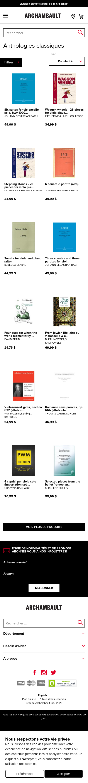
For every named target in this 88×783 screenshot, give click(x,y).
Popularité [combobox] (65, 61)
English (42, 695)
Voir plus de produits (44, 527)
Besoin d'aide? (14, 645)
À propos (10, 658)
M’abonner (44, 588)
